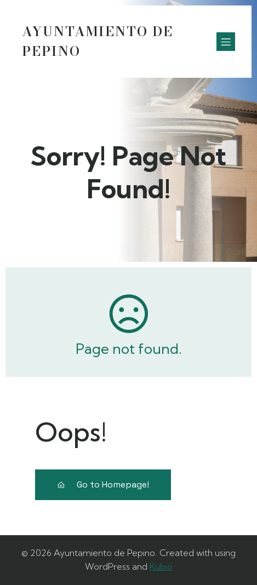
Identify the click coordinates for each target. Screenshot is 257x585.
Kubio (161, 566)
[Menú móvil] (225, 41)
